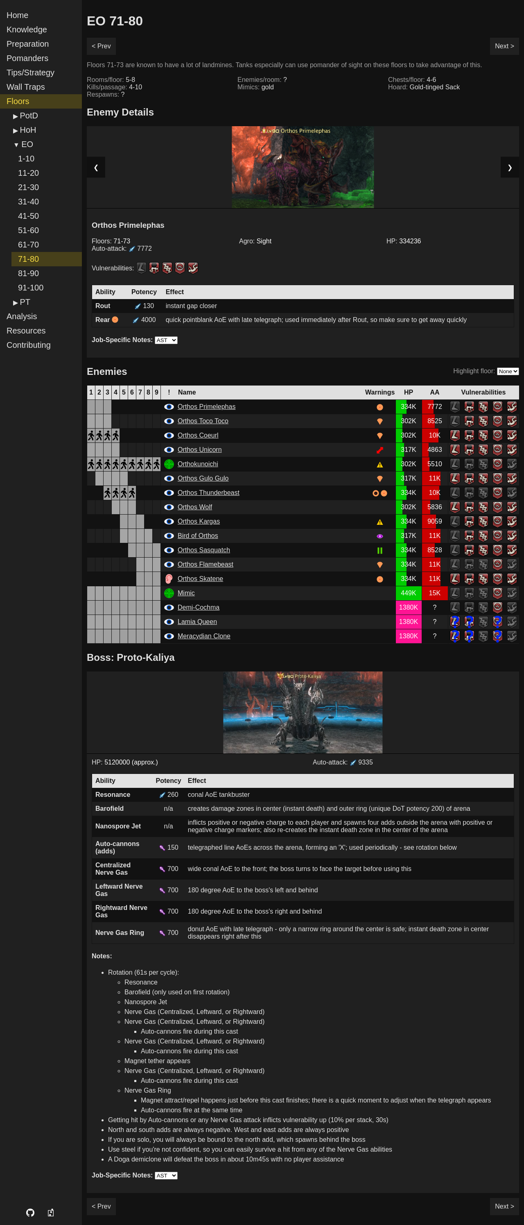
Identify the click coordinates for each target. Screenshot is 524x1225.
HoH (28, 129)
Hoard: (424, 87)
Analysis (22, 316)
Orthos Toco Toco (203, 420)
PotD (29, 115)
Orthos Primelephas (206, 406)
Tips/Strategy (30, 72)
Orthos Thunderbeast (208, 492)
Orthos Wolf (195, 507)
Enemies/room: (262, 79)
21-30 (28, 187)
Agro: (255, 241)
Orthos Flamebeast (205, 564)
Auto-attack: (122, 248)
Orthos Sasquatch (204, 550)
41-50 (28, 215)
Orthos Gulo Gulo (203, 478)
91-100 (30, 287)
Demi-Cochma (198, 607)
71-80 (28, 258)
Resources (26, 330)
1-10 (26, 158)
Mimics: (255, 87)
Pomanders (27, 58)
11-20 (28, 172)
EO (27, 144)
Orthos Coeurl (198, 435)
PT (25, 301)
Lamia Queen (197, 621)
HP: (403, 241)
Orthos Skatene (200, 578)
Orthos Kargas (199, 521)
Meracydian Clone (204, 636)
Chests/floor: (412, 79)
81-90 (28, 273)
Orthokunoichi (198, 464)
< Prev (101, 46)
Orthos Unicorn (200, 449)
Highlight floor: (474, 371)
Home (17, 15)
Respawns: (106, 94)
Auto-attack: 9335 (343, 762)
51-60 (28, 230)
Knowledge (27, 29)
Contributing (29, 344)
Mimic (186, 593)
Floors (18, 101)
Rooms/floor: (111, 79)
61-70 (28, 244)
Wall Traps (26, 86)
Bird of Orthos (198, 535)
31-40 (28, 201)
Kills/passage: (114, 87)
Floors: (111, 241)
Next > (504, 46)
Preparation (28, 43)
